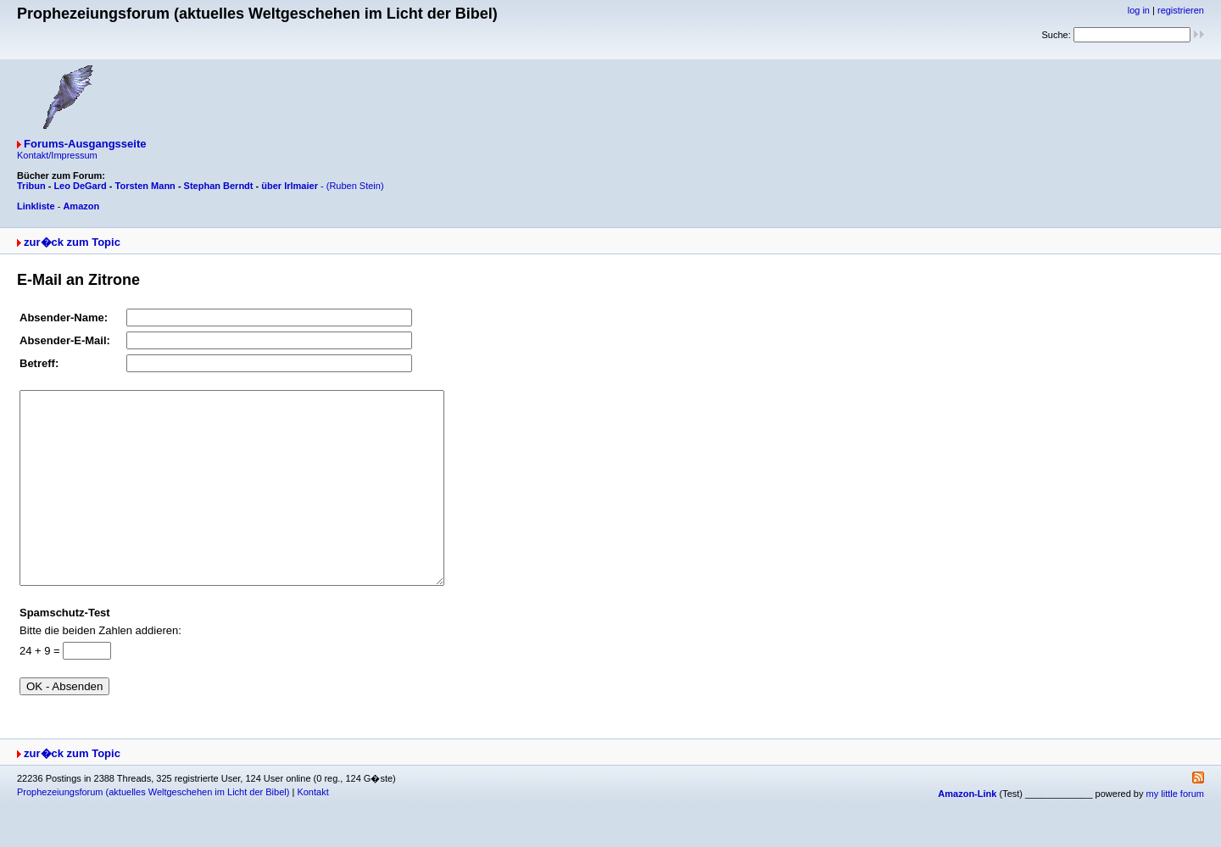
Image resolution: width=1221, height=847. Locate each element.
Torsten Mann (145, 186)
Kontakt (312, 830)
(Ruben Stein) (355, 186)
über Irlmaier (289, 186)
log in (1139, 10)
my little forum (1175, 832)
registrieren (1180, 10)
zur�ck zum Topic (72, 242)
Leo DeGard (79, 186)
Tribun (31, 186)
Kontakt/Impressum (57, 155)
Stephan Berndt (219, 186)
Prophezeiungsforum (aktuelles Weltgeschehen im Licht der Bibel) (153, 830)
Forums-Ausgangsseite (85, 143)
